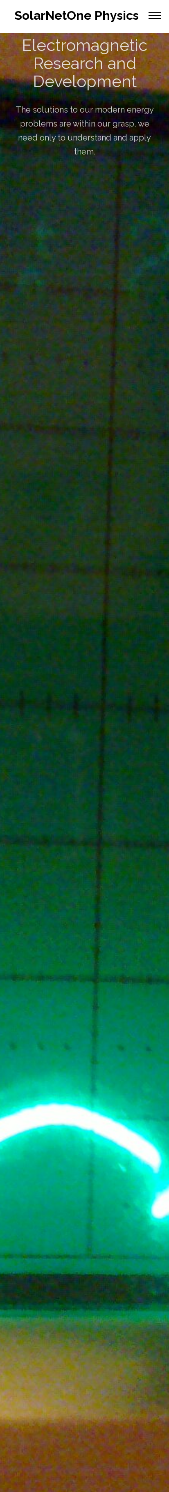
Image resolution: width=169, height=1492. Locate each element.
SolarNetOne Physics (76, 15)
